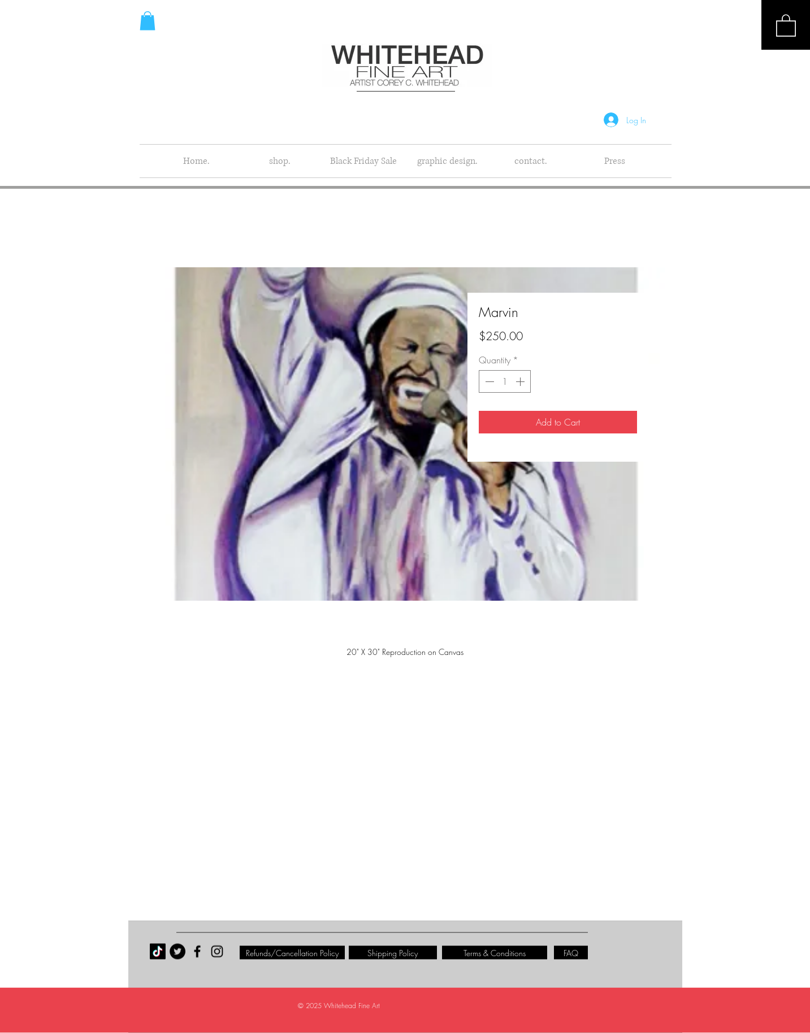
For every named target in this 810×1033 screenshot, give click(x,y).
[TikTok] (158, 952)
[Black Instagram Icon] (217, 952)
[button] (786, 25)
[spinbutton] (504, 381)
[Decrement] (488, 381)
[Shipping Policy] (393, 953)
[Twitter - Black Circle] (177, 952)
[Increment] (521, 381)
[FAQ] (571, 953)
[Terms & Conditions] (494, 953)
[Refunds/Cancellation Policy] (292, 953)
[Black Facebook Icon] (197, 952)
